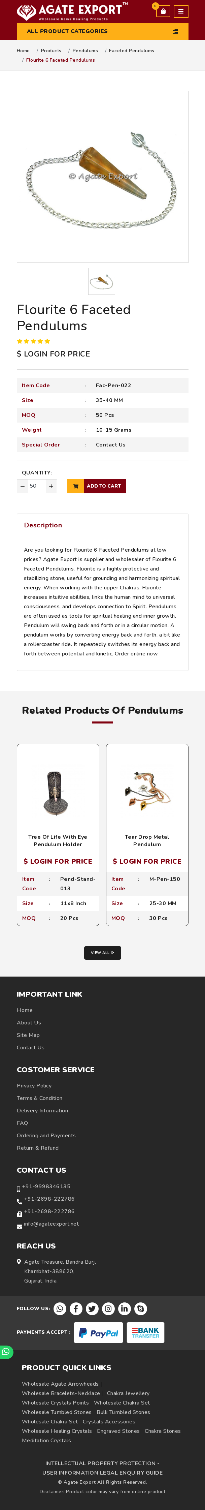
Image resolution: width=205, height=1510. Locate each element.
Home (23, 51)
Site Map (28, 1035)
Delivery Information (42, 1110)
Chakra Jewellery (128, 1393)
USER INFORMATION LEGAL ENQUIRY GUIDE (102, 1473)
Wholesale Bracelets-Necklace (61, 1393)
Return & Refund (38, 1148)
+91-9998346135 (46, 1186)
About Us (29, 1022)
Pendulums (85, 51)
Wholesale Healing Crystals (57, 1431)
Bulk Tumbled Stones (123, 1412)
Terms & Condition (40, 1098)
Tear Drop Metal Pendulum (147, 840)
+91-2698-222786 (49, 1199)
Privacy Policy (34, 1085)
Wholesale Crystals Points (55, 1403)
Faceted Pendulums (132, 51)
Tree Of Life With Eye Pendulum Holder (58, 840)
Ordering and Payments (46, 1135)
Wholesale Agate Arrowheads (60, 1384)
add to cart (94, 486)
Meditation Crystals (46, 1440)
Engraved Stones (118, 1431)
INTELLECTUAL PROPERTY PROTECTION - (102, 1463)
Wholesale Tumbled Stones (57, 1412)
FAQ (22, 1123)
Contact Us (111, 445)
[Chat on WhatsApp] (6, 1352)
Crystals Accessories (109, 1421)
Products (51, 51)
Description (43, 525)
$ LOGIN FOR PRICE (53, 354)
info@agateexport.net (51, 1224)
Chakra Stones (163, 1431)
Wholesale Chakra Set (122, 1403)
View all (102, 952)
